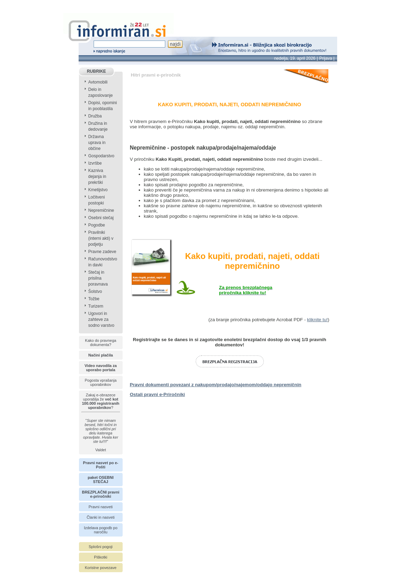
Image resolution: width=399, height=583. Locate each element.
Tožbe (94, 298)
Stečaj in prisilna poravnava (98, 278)
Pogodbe (96, 225)
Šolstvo (95, 291)
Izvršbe (95, 163)
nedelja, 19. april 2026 (294, 58)
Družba (95, 116)
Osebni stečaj (101, 217)
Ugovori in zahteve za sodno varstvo (101, 319)
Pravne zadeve (102, 251)
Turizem (95, 306)
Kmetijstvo (98, 189)
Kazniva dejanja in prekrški (97, 176)
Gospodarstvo (101, 155)
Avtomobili (98, 82)
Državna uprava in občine (97, 142)
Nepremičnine (101, 210)
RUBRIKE (96, 71)
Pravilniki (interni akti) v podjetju (101, 238)
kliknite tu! (317, 319)
